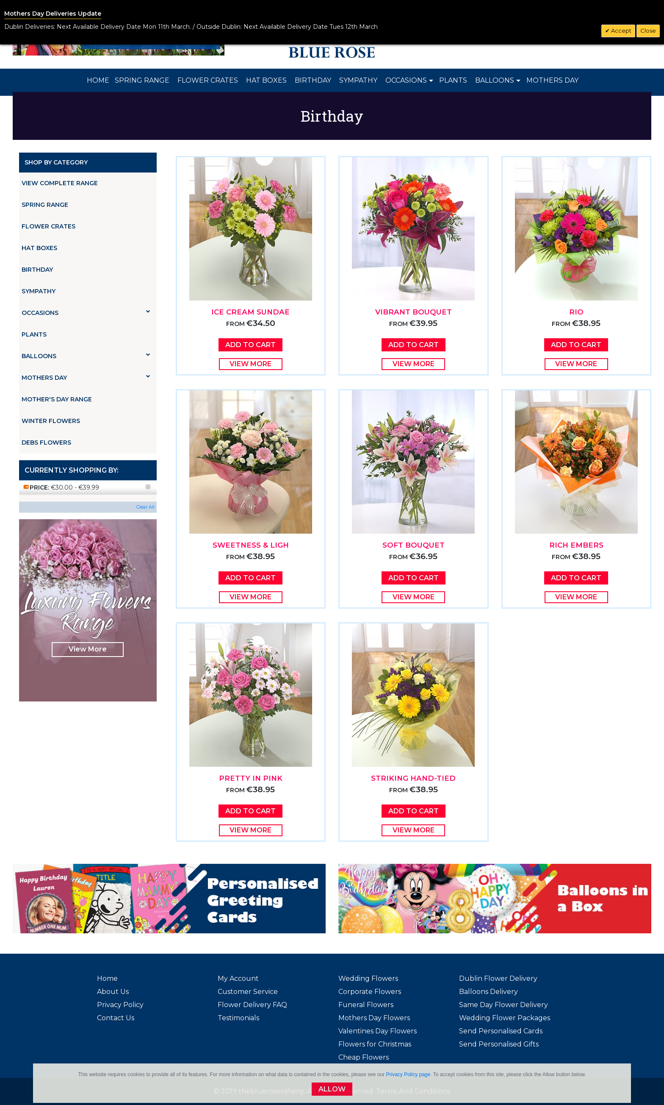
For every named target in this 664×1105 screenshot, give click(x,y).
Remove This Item (150, 490)
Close (648, 30)
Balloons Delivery (488, 992)
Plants (34, 334)
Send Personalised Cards (500, 1031)
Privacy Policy (120, 1005)
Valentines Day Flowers (377, 1031)
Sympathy (38, 291)
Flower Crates (48, 226)
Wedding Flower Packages (504, 1018)
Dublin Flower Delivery (498, 978)
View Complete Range (60, 183)
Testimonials (238, 1018)
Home (107, 978)
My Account (238, 978)
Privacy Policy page (408, 1074)
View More (88, 649)
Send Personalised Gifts (499, 1044)
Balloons (86, 356)
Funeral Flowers (365, 1005)
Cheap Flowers (363, 1057)
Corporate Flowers (369, 992)
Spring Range (45, 205)
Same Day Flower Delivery (503, 1005)
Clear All (145, 507)
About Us (113, 992)
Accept (620, 30)
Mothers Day (86, 377)
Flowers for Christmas (374, 1044)
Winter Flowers (51, 421)
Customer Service (248, 992)
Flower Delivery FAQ (252, 1005)
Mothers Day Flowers (374, 1018)
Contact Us (115, 1018)
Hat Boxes (39, 248)
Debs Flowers (46, 442)
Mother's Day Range (57, 399)
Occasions (86, 313)
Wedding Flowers (368, 978)
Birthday (37, 269)
